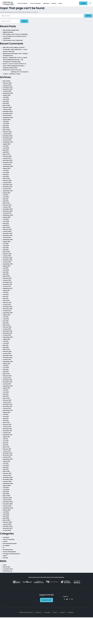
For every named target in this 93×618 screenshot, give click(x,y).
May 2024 (6, 126)
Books (60, 3)
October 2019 (7, 237)
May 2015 (5, 345)
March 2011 (6, 447)
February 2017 (7, 302)
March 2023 (6, 154)
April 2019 (6, 250)
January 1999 (7, 530)
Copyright (47, 612)
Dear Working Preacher (10, 543)
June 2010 (6, 465)
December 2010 (7, 453)
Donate (83, 3)
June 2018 (6, 270)
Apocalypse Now (8, 55)
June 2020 (6, 221)
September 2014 (8, 361)
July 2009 (6, 487)
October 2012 (7, 408)
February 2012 (7, 424)
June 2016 (6, 319)
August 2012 (6, 412)
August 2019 (6, 241)
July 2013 (5, 390)
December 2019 (7, 233)
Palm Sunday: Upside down (11, 30)
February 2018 (7, 278)
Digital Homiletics (8, 32)
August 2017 (6, 290)
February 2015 (7, 351)
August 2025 (6, 95)
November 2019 (7, 235)
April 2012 (6, 420)
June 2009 (6, 489)
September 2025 (8, 93)
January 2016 (7, 329)
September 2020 (8, 215)
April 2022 (6, 176)
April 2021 (6, 201)
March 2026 (6, 81)
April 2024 (6, 128)
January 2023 (7, 158)
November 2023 (7, 138)
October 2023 (7, 140)
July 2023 (6, 146)
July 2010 (5, 463)
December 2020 (7, 209)
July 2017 (5, 292)
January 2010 (7, 475)
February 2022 (7, 180)
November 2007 (7, 528)
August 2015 (6, 339)
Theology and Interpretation (11, 554)
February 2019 (7, 254)
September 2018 (8, 264)
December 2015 (7, 331)
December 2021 (7, 185)
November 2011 (7, 431)
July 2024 (6, 121)
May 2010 (6, 467)
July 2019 (5, 243)
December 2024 (7, 111)
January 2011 (7, 451)
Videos (5, 556)
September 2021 (8, 191)
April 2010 (6, 469)
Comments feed (8, 569)
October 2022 (7, 164)
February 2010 (7, 473)
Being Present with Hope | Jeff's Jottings (15, 53)
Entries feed (6, 567)
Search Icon (90, 3)
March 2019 (6, 252)
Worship (5, 558)
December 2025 (7, 87)
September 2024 (8, 117)
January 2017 (7, 304)
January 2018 (7, 280)
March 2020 (6, 227)
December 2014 (7, 355)
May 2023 (6, 150)
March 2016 (6, 325)
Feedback (71, 612)
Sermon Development (9, 552)
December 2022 (7, 160)
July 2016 (5, 317)
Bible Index (46, 3)
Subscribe (38, 612)
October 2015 (7, 335)
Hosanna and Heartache (10, 68)
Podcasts (53, 3)
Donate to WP (46, 600)
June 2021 (6, 197)
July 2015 (5, 341)
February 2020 (7, 229)
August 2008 (6, 510)
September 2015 (8, 337)
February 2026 (7, 83)
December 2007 (7, 526)
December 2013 (7, 380)
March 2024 (6, 130)
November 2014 (7, 357)
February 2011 (7, 449)
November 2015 (7, 333)
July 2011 (5, 439)
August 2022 (6, 168)
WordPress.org (7, 571)
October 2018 (7, 262)
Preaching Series (8, 549)
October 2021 (7, 189)
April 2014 (6, 372)
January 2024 (7, 134)
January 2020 (7, 231)
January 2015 (7, 353)
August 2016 (6, 315)
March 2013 (6, 398)
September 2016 (8, 313)
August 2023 (6, 144)
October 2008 (7, 506)
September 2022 (8, 166)
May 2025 (6, 101)
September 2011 (7, 435)
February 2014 (7, 376)
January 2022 (7, 182)
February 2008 (7, 522)
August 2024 (6, 119)
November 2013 (7, 382)
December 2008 (7, 502)
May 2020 (6, 223)
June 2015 (6, 343)
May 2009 (6, 492)
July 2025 (6, 97)
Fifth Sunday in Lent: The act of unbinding (15, 34)
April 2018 (6, 274)
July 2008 (6, 512)
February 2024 (7, 132)
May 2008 (6, 516)
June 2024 (6, 124)
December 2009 (7, 477)
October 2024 (7, 115)
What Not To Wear (15, 74)
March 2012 (6, 422)
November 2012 (7, 406)
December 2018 (7, 258)
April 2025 (6, 103)
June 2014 (6, 368)
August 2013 (6, 388)
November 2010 (7, 455)
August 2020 (6, 217)
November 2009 (7, 479)
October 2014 (7, 359)
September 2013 (8, 386)
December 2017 (7, 282)
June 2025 (6, 99)
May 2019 (5, 248)
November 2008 (7, 504)
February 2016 (7, 327)
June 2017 (6, 294)
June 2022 (6, 172)
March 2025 (6, 105)
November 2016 (7, 309)
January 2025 (7, 109)
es (3, 547)
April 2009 (6, 494)
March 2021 (6, 203)
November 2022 (7, 162)
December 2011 (7, 428)
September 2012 (8, 410)
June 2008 (6, 514)
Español (62, 612)
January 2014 (7, 378)
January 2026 (7, 85)
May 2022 (6, 174)
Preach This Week (22, 3)
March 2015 (6, 349)
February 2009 (7, 498)
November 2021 (7, 187)
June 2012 (6, 416)
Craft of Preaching (35, 3)
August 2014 (6, 363)
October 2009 (7, 481)
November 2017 (7, 284)
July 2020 (6, 219)
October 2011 (7, 433)
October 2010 (7, 457)
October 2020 (7, 213)
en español (6, 545)
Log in (4, 565)
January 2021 (7, 207)
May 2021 (5, 199)
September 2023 (8, 142)
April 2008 (6, 518)
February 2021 (7, 205)
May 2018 (5, 272)
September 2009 (8, 483)
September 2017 (8, 288)
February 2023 (7, 156)
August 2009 (6, 485)
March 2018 (6, 276)
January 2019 (7, 256)
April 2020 (6, 225)
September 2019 (8, 239)
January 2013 (7, 402)
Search (88, 16)
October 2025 (7, 91)
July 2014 (5, 365)
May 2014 (6, 370)
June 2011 (6, 441)
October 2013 (7, 384)
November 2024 (7, 113)
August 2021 (6, 193)
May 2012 (5, 418)
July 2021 (5, 195)
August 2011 (6, 437)
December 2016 (7, 307)
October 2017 (7, 286)
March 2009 (6, 496)
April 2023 (6, 152)
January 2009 (7, 500)
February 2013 (7, 400)
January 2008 (7, 524)
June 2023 (6, 148)
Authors (55, 612)
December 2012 (7, 404)
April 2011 (5, 445)
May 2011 (5, 443)
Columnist (6, 537)
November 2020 (7, 211)
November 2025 (7, 89)
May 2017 (5, 296)
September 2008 (8, 508)
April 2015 (6, 347)
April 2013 (6, 396)
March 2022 (6, 178)
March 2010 (6, 471)
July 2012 (5, 414)
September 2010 (8, 459)
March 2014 (6, 374)
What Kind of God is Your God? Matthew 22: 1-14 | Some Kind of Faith (16, 72)
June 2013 (6, 392)
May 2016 (5, 321)
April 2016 (6, 323)
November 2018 (7, 260)
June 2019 (6, 246)
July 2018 (5, 268)
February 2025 (7, 107)
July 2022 (6, 170)
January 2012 (7, 426)
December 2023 (7, 136)
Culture (5, 541)
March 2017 (6, 300)
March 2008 (6, 520)
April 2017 (6, 298)
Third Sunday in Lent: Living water (13, 40)
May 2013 (5, 394)
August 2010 (6, 461)
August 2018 (6, 266)
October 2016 (7, 311)
